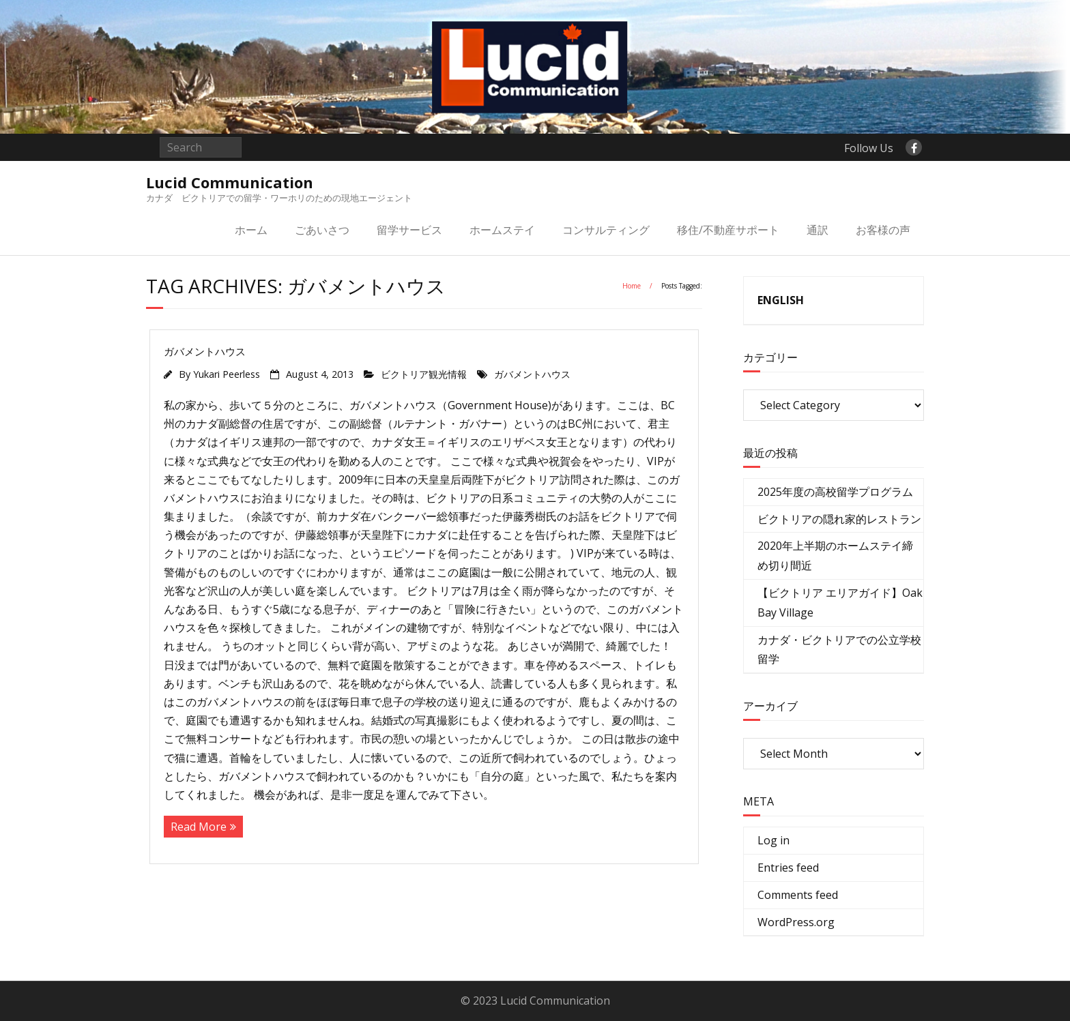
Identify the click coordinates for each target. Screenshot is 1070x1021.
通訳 (817, 229)
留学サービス (409, 229)
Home (631, 286)
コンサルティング (606, 229)
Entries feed (788, 867)
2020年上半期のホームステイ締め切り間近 (835, 555)
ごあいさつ (322, 229)
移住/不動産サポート (728, 229)
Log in (773, 840)
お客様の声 (883, 229)
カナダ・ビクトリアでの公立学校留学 (839, 649)
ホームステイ (502, 229)
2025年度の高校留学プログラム (835, 491)
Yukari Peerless (226, 374)
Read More (199, 826)
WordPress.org (796, 922)
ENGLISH (780, 300)
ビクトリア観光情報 (424, 374)
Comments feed (797, 894)
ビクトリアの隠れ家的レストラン (839, 519)
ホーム (251, 229)
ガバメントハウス (205, 351)
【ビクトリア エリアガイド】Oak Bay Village (840, 602)
